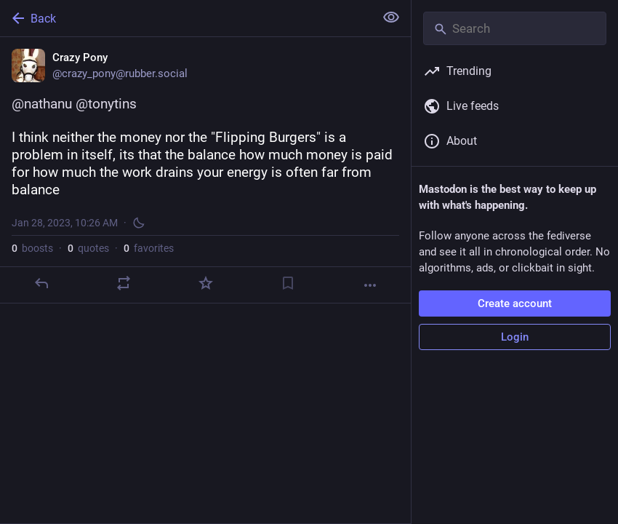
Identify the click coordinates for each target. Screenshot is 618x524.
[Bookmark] (288, 283)
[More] (370, 285)
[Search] (514, 28)
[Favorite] (205, 283)
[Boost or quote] (123, 283)
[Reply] (41, 283)
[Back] (186, 18)
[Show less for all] (391, 17)
